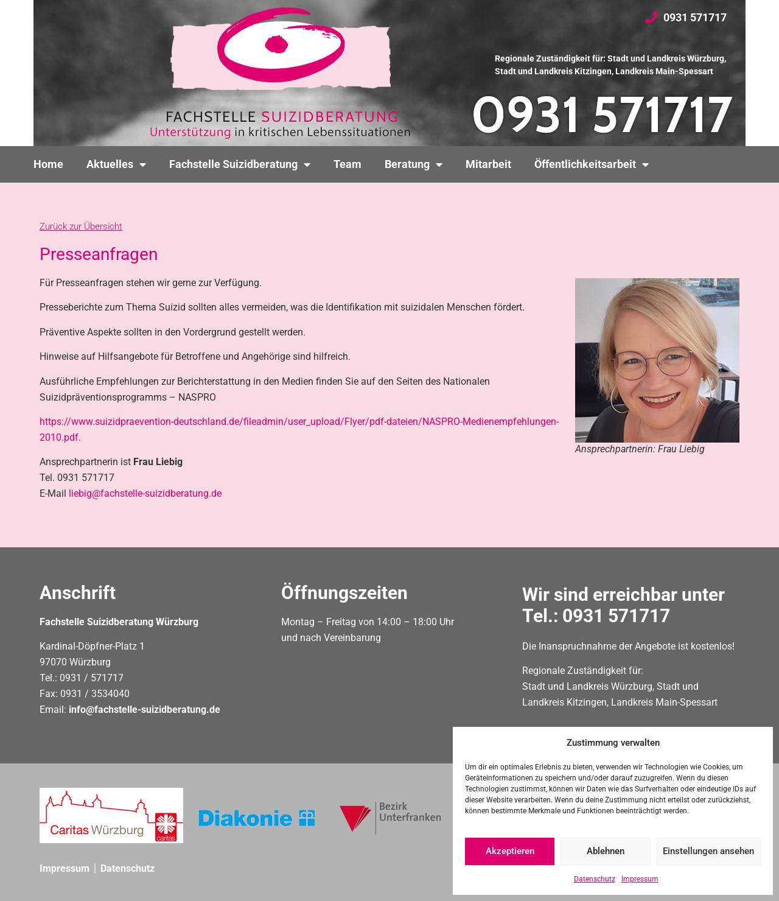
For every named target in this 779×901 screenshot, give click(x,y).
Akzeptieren (510, 851)
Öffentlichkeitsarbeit (591, 164)
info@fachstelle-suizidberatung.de (144, 709)
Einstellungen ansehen (708, 851)
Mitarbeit (488, 164)
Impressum (639, 879)
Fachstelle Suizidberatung (239, 164)
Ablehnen (605, 851)
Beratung (413, 164)
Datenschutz (594, 879)
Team (348, 164)
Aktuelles (116, 164)
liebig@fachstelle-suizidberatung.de (145, 493)
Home (48, 164)
